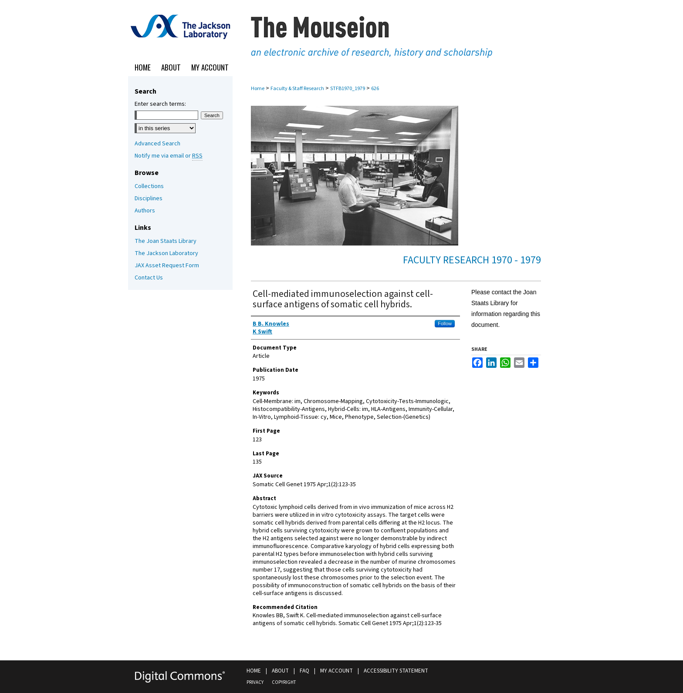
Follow (445, 323)
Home (257, 88)
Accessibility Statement (396, 671)
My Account (336, 671)
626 (375, 88)
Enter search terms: (160, 104)
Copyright (284, 682)
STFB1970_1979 (347, 88)
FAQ (304, 671)
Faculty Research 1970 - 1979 (472, 260)
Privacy (255, 682)
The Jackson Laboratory (166, 253)
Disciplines (148, 198)
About (280, 671)
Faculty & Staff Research (297, 88)
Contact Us (149, 277)
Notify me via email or (169, 155)
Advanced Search (157, 143)
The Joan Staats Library (165, 241)
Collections (149, 186)
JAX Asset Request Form (167, 265)
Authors (145, 210)
